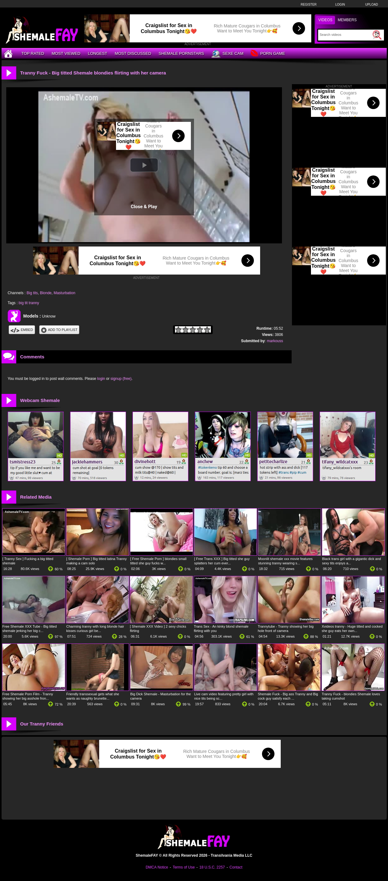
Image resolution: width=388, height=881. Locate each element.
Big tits (32, 293)
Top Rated (33, 53)
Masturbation (64, 293)
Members (347, 20)
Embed (22, 330)
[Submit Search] (377, 35)
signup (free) (120, 378)
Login (340, 4)
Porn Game (268, 54)
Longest (97, 53)
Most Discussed (133, 53)
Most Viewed (65, 53)
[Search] (345, 35)
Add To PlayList (59, 330)
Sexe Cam (227, 54)
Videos (325, 20)
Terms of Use (184, 867)
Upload (371, 4)
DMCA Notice (157, 867)
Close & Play (144, 206)
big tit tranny (29, 303)
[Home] (9, 53)
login (101, 378)
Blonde (45, 293)
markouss (275, 341)
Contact (236, 867)
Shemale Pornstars (181, 53)
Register (309, 4)
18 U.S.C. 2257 (212, 867)
